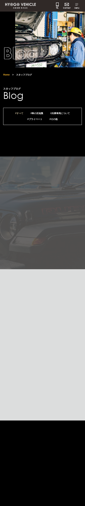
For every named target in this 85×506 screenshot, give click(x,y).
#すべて (19, 115)
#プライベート (34, 121)
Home (6, 76)
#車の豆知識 (37, 115)
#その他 (53, 121)
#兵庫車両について (60, 115)
